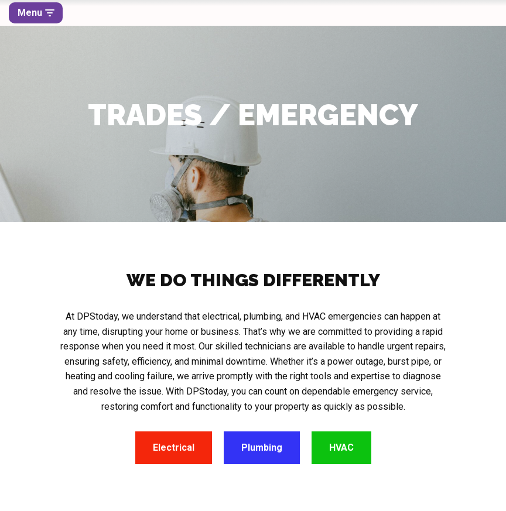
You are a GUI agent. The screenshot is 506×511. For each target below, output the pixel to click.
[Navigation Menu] (36, 12)
